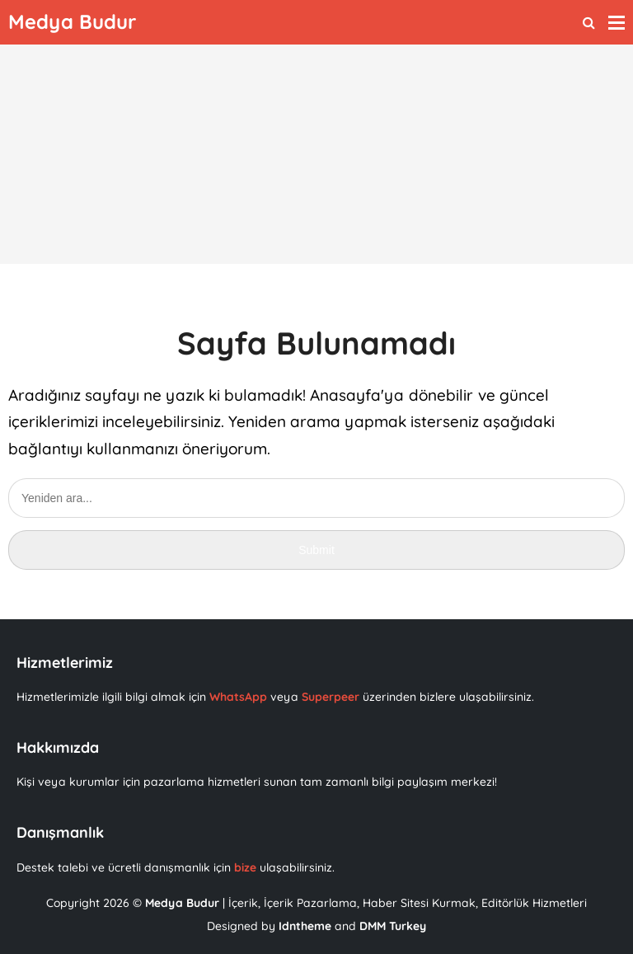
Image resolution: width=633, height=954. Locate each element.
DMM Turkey (392, 926)
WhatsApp (239, 696)
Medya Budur (182, 902)
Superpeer (330, 696)
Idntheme (305, 926)
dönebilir (441, 395)
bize (245, 867)
